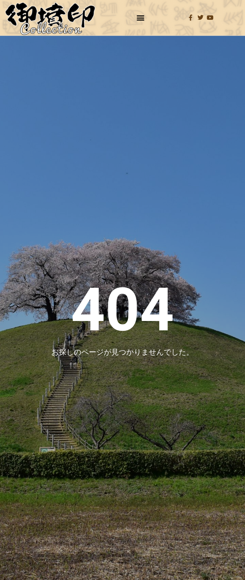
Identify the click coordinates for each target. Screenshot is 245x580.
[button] (140, 18)
